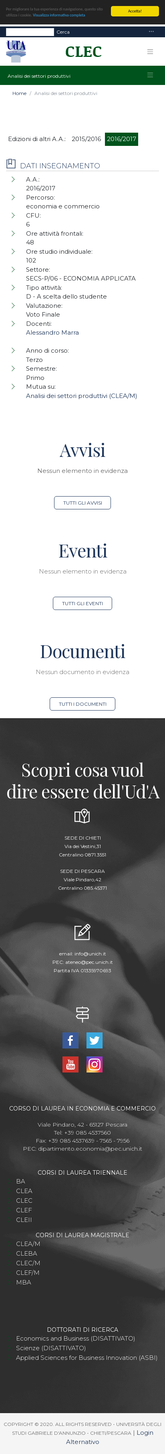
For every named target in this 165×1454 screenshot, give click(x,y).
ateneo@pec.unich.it (89, 962)
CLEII (24, 1220)
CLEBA (26, 1253)
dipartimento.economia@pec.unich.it (90, 1148)
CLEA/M (28, 1244)
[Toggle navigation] (151, 31)
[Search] (30, 32)
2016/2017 (121, 139)
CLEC (24, 1200)
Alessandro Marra (52, 332)
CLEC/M (28, 1263)
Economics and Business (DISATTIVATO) (75, 1338)
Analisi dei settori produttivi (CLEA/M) (81, 396)
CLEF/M (28, 1272)
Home (19, 93)
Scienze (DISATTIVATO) (51, 1348)
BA (20, 1181)
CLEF (24, 1210)
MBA (23, 1282)
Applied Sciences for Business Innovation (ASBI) (87, 1357)
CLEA (24, 1191)
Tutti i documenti (83, 704)
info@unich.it (90, 954)
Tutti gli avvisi (82, 503)
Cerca (63, 31)
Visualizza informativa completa (59, 15)
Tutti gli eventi (82, 603)
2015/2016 (86, 139)
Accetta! (135, 11)
